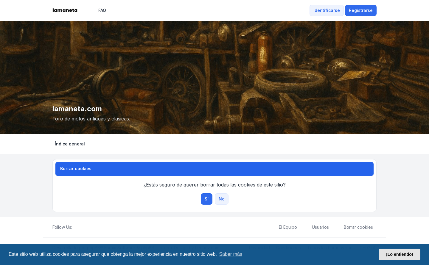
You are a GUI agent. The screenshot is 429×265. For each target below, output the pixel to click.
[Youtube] (85, 227)
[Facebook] (75, 227)
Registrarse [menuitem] (361, 10)
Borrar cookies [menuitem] (354, 227)
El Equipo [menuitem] (284, 227)
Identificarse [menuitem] (326, 10)
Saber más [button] (230, 254)
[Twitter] (80, 227)
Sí (207, 198)
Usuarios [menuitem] (316, 227)
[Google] (90, 227)
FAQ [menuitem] (98, 10)
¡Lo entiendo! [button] (399, 254)
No (222, 198)
